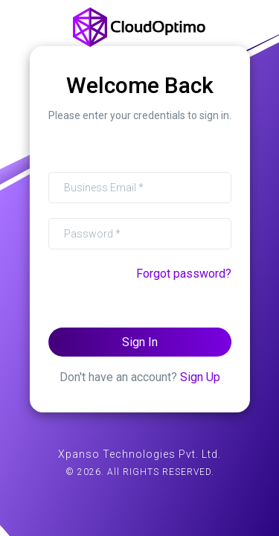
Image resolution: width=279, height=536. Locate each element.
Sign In (140, 341)
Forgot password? (183, 273)
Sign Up (200, 376)
